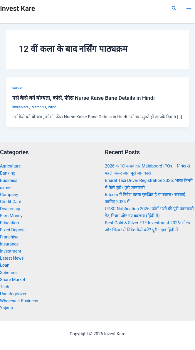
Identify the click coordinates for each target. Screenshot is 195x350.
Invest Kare (17, 8)
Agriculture (10, 166)
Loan (4, 265)
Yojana (6, 308)
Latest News (12, 258)
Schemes (9, 272)
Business (8, 180)
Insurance (9, 244)
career (17, 87)
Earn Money (11, 215)
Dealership (10, 208)
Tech (4, 286)
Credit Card (10, 201)
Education (9, 222)
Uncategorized (14, 293)
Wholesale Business (19, 300)
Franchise (9, 237)
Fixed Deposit (13, 230)
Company (9, 194)
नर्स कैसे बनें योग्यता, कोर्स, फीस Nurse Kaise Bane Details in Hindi (83, 98)
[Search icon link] (174, 8)
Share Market (12, 279)
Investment (10, 251)
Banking (7, 173)
